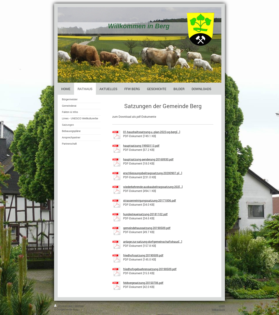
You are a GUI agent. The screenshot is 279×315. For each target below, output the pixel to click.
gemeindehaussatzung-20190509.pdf (146, 228)
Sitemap (79, 305)
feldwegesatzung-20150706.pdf (143, 283)
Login (222, 305)
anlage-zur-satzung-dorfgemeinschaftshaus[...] (152, 241)
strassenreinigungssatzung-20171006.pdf (149, 200)
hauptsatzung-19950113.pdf (141, 145)
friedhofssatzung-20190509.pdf (143, 255)
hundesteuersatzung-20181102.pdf (145, 214)
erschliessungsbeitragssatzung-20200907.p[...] (152, 173)
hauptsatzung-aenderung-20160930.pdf (148, 159)
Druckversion (63, 305)
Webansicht (218, 309)
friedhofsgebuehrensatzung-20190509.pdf (150, 269)
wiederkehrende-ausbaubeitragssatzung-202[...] (153, 187)
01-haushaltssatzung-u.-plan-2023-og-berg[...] (151, 132)
